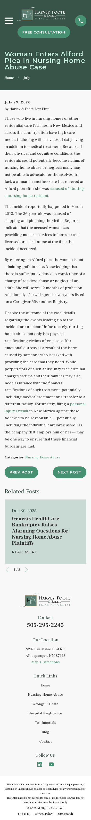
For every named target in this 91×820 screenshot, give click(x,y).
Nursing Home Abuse (42, 457)
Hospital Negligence (45, 713)
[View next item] (26, 569)
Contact (45, 741)
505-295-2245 (45, 625)
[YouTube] (51, 764)
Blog (45, 732)
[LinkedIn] (39, 764)
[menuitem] (24, 814)
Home (45, 685)
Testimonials (45, 722)
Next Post (70, 472)
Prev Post (21, 472)
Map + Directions (45, 662)
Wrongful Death (45, 704)
